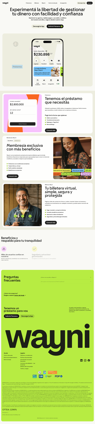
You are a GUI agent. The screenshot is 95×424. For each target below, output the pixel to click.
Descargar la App (27, 316)
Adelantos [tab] (17, 140)
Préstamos (29, 3)
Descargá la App (38, 26)
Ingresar (90, 3)
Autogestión (63, 3)
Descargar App (81, 3)
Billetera (37, 3)
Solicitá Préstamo (55, 26)
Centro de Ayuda (52, 3)
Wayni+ (44, 3)
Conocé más (51, 130)
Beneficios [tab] (10, 140)
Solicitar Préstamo (23, 123)
